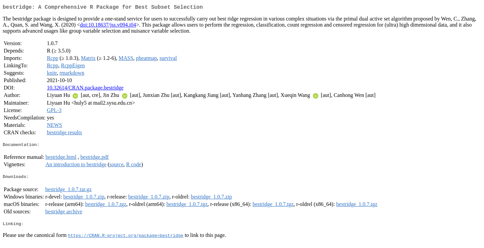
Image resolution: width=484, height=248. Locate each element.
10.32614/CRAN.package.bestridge (85, 89)
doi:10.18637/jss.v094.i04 (108, 26)
